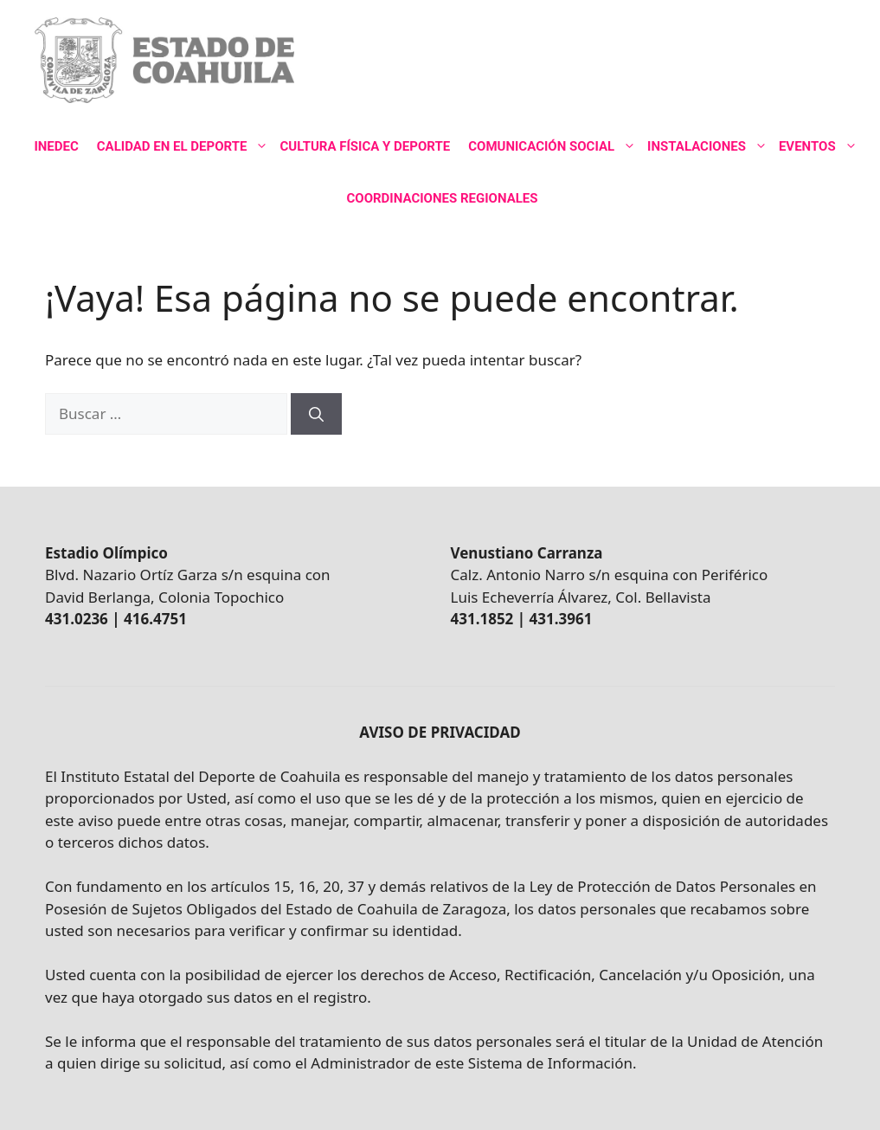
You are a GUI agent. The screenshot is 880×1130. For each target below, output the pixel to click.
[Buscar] (316, 414)
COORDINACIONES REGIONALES (441, 198)
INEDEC (56, 146)
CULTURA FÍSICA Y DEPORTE (364, 146)
